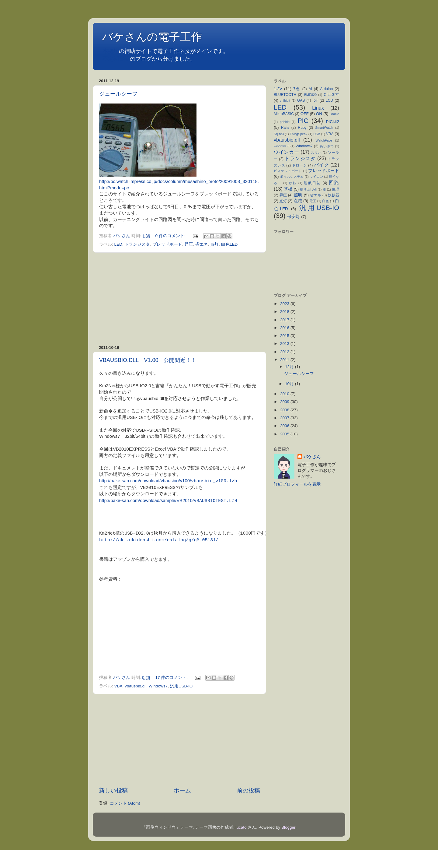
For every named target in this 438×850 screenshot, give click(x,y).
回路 (334, 182)
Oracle (334, 114)
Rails (285, 127)
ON (319, 113)
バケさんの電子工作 (157, 36)
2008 (285, 410)
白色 (325, 201)
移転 (293, 183)
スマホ (316, 152)
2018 (285, 311)
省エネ (201, 244)
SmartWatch (324, 127)
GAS (301, 100)
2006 (285, 425)
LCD (329, 100)
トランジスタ (137, 244)
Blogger (288, 827)
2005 (285, 434)
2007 (285, 418)
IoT (315, 100)
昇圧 (188, 244)
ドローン (299, 165)
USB (316, 134)
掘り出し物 (308, 189)
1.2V (278, 88)
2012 (285, 351)
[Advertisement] (179, 299)
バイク (321, 164)
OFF (305, 113)
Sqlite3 (279, 134)
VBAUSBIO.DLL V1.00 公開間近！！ (147, 360)
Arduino (326, 89)
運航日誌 (312, 183)
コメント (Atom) (125, 803)
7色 (297, 89)
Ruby (302, 127)
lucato (241, 827)
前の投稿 (248, 790)
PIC (302, 121)
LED (118, 244)
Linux (318, 108)
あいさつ (327, 146)
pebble (285, 122)
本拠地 (111, 51)
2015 (285, 335)
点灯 (214, 244)
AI (310, 89)
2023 (285, 303)
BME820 (310, 95)
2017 (285, 320)
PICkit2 (332, 121)
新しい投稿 (113, 790)
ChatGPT (331, 95)
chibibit (285, 100)
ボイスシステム (292, 176)
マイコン (316, 176)
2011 (285, 359)
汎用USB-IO (181, 685)
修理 (335, 189)
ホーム (182, 790)
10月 (290, 383)
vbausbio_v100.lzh (214, 481)
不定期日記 (116, 59)
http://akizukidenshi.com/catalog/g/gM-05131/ (158, 540)
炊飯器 (333, 195)
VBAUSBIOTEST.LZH (215, 500)
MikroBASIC (284, 114)
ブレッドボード (167, 244)
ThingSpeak (299, 134)
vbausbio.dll (135, 685)
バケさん (312, 457)
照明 (298, 195)
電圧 (312, 201)
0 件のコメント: (171, 236)
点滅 (298, 200)
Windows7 (158, 685)
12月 (290, 366)
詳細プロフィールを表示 (297, 484)
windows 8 (281, 146)
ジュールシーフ (118, 94)
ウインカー (286, 152)
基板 (288, 189)
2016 (285, 327)
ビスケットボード (288, 171)
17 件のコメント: (172, 677)
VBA (118, 685)
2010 (285, 394)
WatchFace (324, 140)
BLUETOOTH (285, 95)
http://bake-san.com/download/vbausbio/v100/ (145, 481)
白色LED (229, 244)
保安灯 (293, 216)
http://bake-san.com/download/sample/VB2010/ (146, 500)
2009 (285, 401)
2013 (285, 343)
